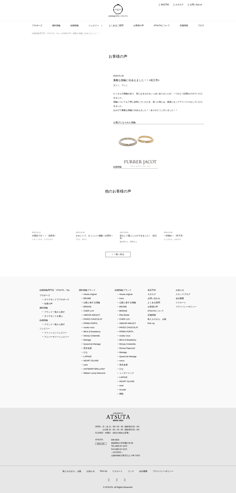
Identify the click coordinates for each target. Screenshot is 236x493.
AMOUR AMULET (91, 315)
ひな (85, 352)
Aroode (122, 389)
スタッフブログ (183, 294)
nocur (122, 360)
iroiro (121, 298)
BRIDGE (87, 306)
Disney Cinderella (91, 336)
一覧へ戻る (119, 254)
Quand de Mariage (92, 344)
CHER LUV (88, 311)
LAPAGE (87, 356)
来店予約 (164, 4)
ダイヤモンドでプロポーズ (56, 299)
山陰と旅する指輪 (91, 302)
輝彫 (121, 394)
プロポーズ (37, 25)
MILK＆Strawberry (91, 331)
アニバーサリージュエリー (56, 337)
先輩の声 (48, 303)
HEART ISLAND (90, 360)
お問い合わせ (195, 4)
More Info (100, 444)
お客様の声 (138, 25)
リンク (131, 471)
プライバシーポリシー (186, 306)
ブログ (201, 25)
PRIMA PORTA (90, 323)
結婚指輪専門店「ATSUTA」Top (54, 290)
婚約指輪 (56, 25)
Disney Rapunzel (127, 348)
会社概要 (180, 298)
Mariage (87, 340)
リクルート (181, 302)
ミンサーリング (126, 373)
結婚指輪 (74, 25)
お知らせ (180, 290)
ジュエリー (94, 25)
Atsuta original (90, 294)
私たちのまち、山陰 (157, 319)
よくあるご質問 (116, 25)
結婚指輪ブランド (123, 290)
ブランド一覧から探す (54, 312)
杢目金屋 (87, 348)
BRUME (87, 298)
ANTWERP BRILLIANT (94, 369)
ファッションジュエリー (55, 332)
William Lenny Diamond (94, 373)
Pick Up (151, 323)
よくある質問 (154, 302)
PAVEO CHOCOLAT (92, 319)
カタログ (178, 4)
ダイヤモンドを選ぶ (53, 316)
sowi (85, 365)
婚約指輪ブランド (87, 290)
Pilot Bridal (124, 315)
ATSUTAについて (162, 25)
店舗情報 (184, 25)
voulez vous (88, 327)
